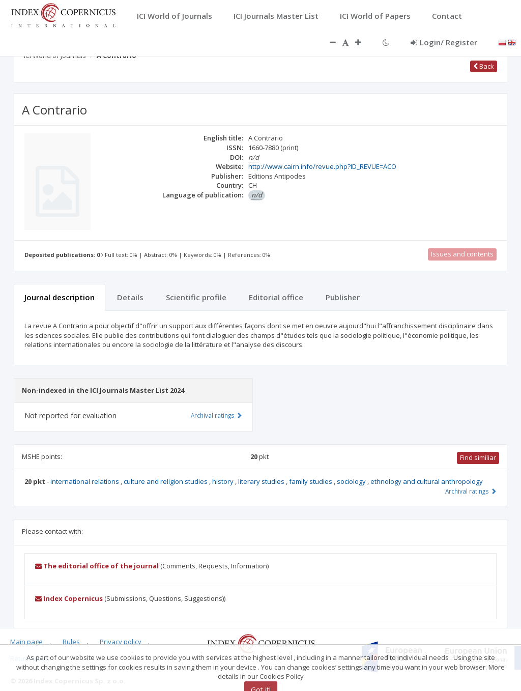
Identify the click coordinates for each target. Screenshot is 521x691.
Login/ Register (444, 42)
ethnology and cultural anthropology (426, 481)
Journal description (59, 297)
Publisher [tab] (343, 297)
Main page (26, 641)
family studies (311, 481)
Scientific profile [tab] (196, 297)
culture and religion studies (166, 481)
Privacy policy (120, 641)
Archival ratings (471, 491)
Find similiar (478, 457)
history (223, 481)
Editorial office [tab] (276, 297)
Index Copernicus (69, 598)
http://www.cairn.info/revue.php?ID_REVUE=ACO (322, 166)
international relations (85, 481)
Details (130, 297)
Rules (71, 641)
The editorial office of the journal (97, 565)
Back (483, 66)
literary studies (262, 481)
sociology (352, 481)
